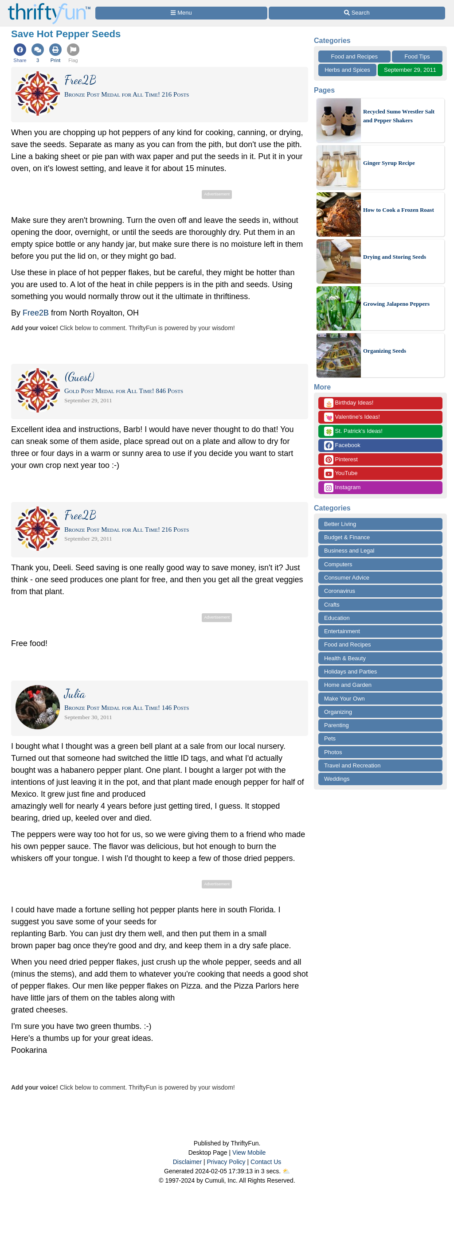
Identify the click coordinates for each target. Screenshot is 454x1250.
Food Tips (417, 56)
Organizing (338, 712)
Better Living (340, 524)
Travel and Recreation (352, 765)
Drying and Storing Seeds (394, 256)
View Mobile (249, 1152)
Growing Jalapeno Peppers (396, 303)
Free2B (36, 312)
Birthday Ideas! (348, 403)
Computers (338, 564)
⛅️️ (286, 1171)
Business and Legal (349, 550)
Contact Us (265, 1161)
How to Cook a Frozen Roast (398, 209)
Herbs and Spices (347, 69)
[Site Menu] (181, 13)
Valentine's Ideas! (352, 417)
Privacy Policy (226, 1161)
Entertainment (342, 631)
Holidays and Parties (350, 671)
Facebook (342, 445)
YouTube (340, 473)
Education (337, 618)
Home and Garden (348, 684)
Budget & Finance (347, 537)
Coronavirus (339, 591)
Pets (330, 738)
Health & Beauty (345, 658)
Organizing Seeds (384, 350)
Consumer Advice (346, 577)
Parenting (336, 725)
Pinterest (341, 459)
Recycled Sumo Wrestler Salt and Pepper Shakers (398, 116)
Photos (333, 752)
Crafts (332, 604)
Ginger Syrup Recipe (389, 163)
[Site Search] (357, 13)
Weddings (337, 778)
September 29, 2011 (410, 69)
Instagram (342, 487)
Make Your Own (344, 698)
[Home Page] (49, 5)
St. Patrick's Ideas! (353, 431)
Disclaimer (187, 1161)
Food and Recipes (354, 56)
